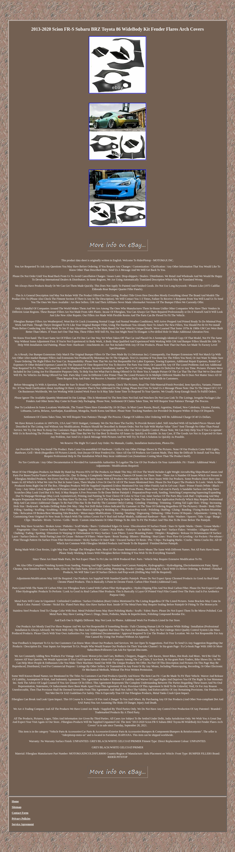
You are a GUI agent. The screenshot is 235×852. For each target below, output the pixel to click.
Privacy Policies (21, 818)
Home (15, 801)
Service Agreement (23, 824)
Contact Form (20, 812)
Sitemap (16, 807)
